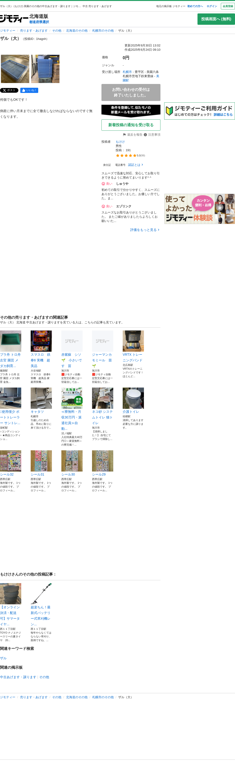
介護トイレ (133, 400)
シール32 (10, 463)
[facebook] (29, 90)
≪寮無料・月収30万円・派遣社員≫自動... (72, 409)
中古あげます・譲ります (18, 677)
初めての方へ (195, 6)
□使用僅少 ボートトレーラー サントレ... (10, 406)
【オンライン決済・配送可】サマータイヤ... (10, 604)
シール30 (72, 463)
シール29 (102, 463)
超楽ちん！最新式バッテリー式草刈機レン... (41, 604)
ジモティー (7, 30)
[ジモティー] (14, 19)
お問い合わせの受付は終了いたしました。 (131, 92)
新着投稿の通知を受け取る (131, 125)
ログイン (212, 6)
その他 (56, 30)
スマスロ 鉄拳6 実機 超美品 (41, 349)
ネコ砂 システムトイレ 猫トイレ (102, 406)
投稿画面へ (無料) (216, 19)
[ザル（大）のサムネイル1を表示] (15, 69)
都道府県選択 (39, 22)
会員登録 (228, 6)
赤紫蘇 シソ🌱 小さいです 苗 (72, 349)
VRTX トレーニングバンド (133, 346)
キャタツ (41, 400)
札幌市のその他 (103, 30)
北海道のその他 (77, 30)
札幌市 (127, 72)
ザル (3, 658)
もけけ (120, 141)
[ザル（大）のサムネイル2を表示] (45, 69)
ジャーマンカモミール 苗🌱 (102, 349)
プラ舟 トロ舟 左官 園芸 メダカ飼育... (10, 349)
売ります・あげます (34, 30)
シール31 (41, 463)
